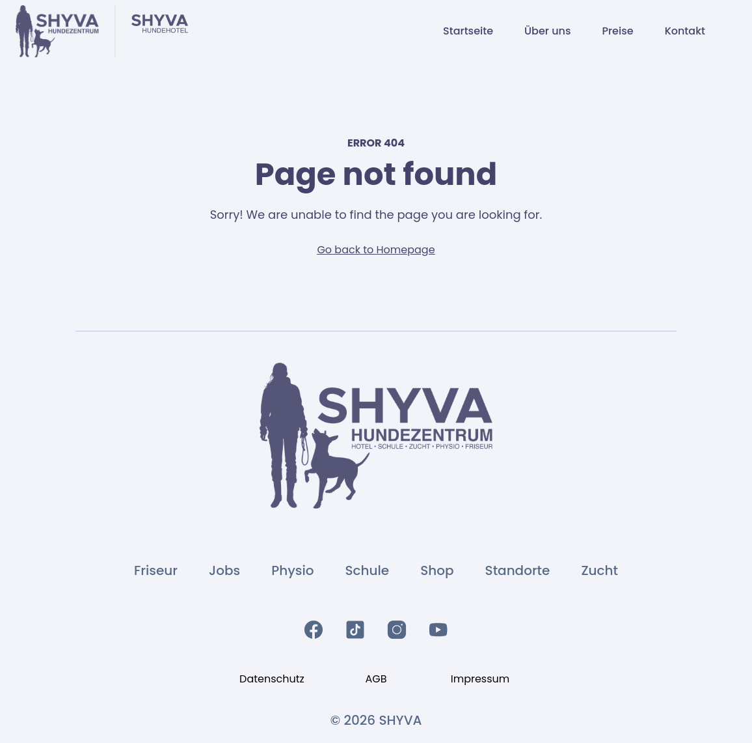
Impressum (480, 678)
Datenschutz (271, 678)
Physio (292, 570)
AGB (375, 678)
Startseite (468, 30)
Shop (436, 570)
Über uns (547, 30)
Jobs (224, 570)
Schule (367, 570)
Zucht (599, 570)
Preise (617, 30)
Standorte (517, 570)
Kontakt (685, 30)
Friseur (156, 570)
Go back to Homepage (376, 249)
